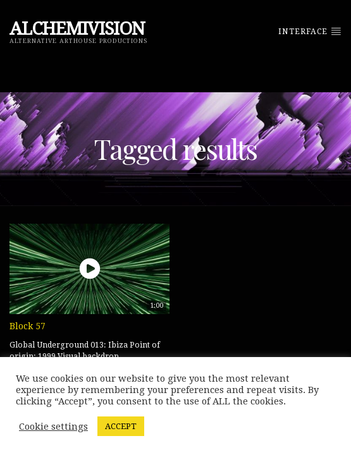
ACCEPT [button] (121, 426)
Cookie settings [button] (53, 426)
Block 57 (27, 326)
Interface (310, 31)
